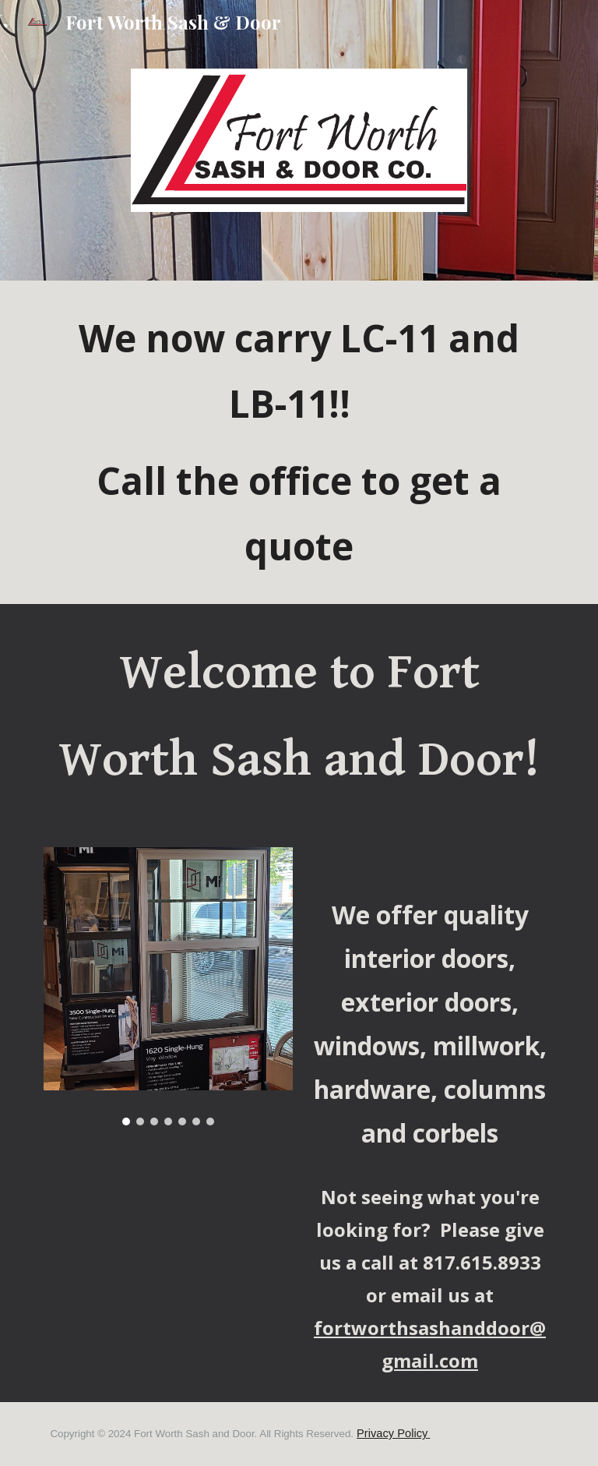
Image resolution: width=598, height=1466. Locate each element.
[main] (299, 442)
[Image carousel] (168, 986)
